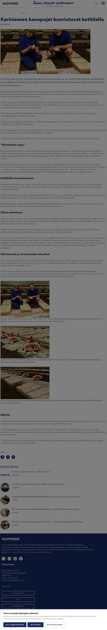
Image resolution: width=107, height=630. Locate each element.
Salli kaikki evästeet (15, 625)
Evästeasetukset (55, 625)
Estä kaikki (35, 625)
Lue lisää (60, 619)
